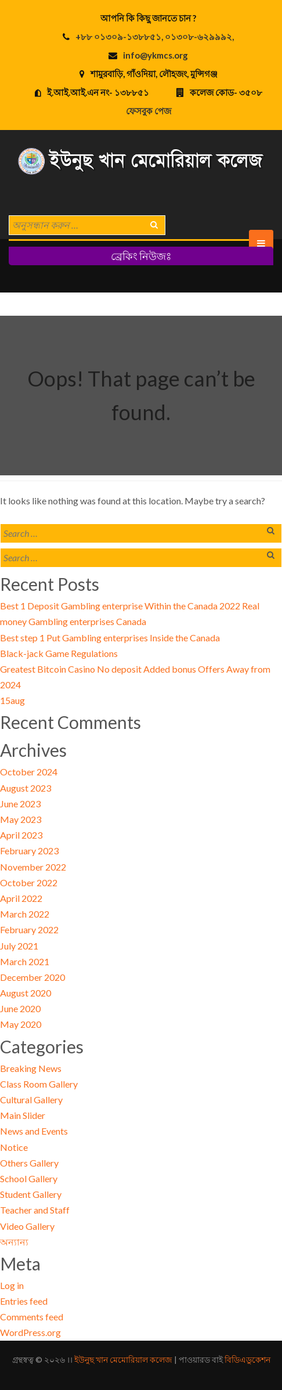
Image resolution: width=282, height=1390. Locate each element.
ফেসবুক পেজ (148, 111)
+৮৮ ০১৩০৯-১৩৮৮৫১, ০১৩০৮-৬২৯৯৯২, (154, 36)
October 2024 (28, 771)
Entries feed (24, 1300)
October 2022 (28, 882)
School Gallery (28, 1178)
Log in (12, 1285)
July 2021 (19, 945)
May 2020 (20, 1024)
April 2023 (21, 834)
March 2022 (24, 913)
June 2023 (20, 803)
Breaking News (31, 1068)
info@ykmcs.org (155, 55)
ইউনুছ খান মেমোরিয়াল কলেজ (123, 1359)
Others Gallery (29, 1162)
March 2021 (24, 961)
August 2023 (25, 787)
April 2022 (21, 898)
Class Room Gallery (39, 1083)
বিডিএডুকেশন (247, 1359)
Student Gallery (31, 1194)
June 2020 (20, 1008)
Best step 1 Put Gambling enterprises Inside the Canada (110, 637)
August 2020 (25, 992)
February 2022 (29, 929)
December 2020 (32, 977)
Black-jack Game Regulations (59, 653)
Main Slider (22, 1115)
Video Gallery (27, 1226)
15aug (12, 700)
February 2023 (29, 850)
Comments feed (31, 1316)
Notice (14, 1147)
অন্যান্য (14, 1241)
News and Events (34, 1130)
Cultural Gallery (31, 1099)
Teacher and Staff (35, 1209)
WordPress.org (30, 1332)
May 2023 (20, 819)
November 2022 (33, 866)
